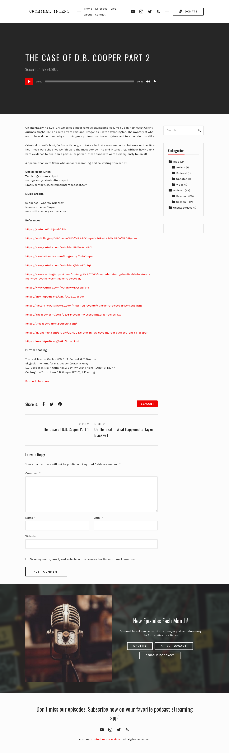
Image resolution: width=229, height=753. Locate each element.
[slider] (89, 81)
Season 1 (30, 69)
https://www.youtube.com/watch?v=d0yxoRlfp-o (57, 287)
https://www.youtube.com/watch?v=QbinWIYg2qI (58, 265)
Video (180, 184)
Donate (188, 11)
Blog (113, 8)
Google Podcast (160, 655)
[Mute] (148, 81)
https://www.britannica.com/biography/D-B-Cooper (59, 256)
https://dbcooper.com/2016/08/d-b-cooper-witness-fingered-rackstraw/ (73, 314)
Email (98, 518)
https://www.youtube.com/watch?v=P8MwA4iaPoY (58, 247)
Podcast (181, 173)
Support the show (37, 381)
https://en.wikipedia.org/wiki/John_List (52, 341)
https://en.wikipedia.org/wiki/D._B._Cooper (54, 296)
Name (30, 518)
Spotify (140, 646)
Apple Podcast (174, 646)
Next (99, 424)
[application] (91, 81)
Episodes (101, 8)
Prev (83, 424)
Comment (32, 473)
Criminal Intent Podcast (106, 739)
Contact (100, 14)
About (88, 14)
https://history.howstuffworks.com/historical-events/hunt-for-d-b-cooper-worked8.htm (83, 305)
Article (180, 167)
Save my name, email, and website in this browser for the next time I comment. (83, 559)
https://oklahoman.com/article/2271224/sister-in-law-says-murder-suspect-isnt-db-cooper (86, 332)
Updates (181, 179)
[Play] (29, 81)
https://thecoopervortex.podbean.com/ (51, 323)
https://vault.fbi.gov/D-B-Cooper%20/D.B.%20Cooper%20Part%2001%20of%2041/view (81, 238)
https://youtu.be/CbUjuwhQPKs (46, 229)
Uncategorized (183, 207)
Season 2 (182, 202)
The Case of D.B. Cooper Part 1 (66, 429)
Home (88, 8)
